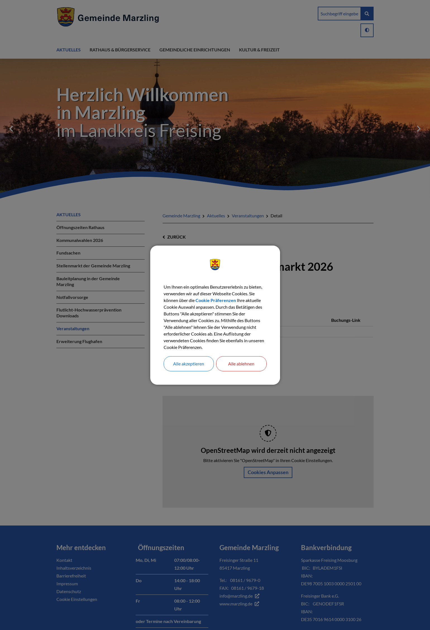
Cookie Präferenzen (215, 300)
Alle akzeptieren (188, 363)
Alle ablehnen (241, 363)
